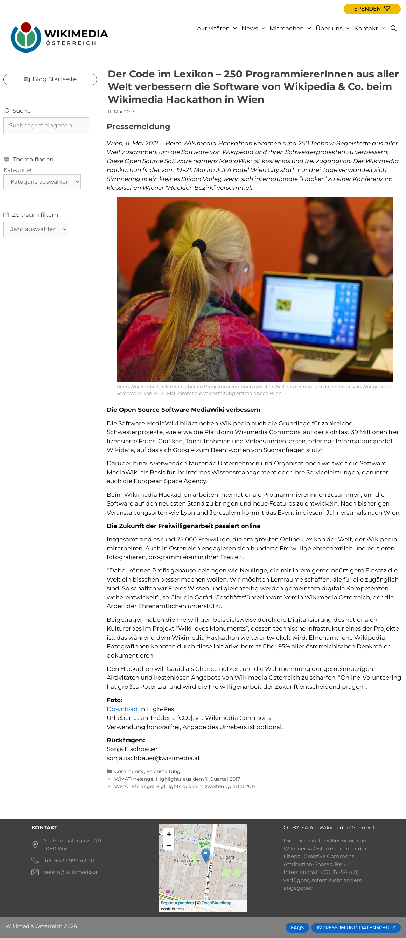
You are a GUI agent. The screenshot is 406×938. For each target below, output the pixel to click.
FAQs (297, 927)
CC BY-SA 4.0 (301, 827)
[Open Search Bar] (393, 28)
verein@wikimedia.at (71, 872)
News (254, 28)
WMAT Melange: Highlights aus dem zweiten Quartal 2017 (185, 786)
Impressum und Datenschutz (356, 927)
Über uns (334, 28)
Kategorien (19, 170)
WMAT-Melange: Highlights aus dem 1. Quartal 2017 (177, 779)
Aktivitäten (218, 28)
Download (123, 709)
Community (129, 771)
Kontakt (371, 28)
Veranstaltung (163, 771)
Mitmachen (292, 28)
